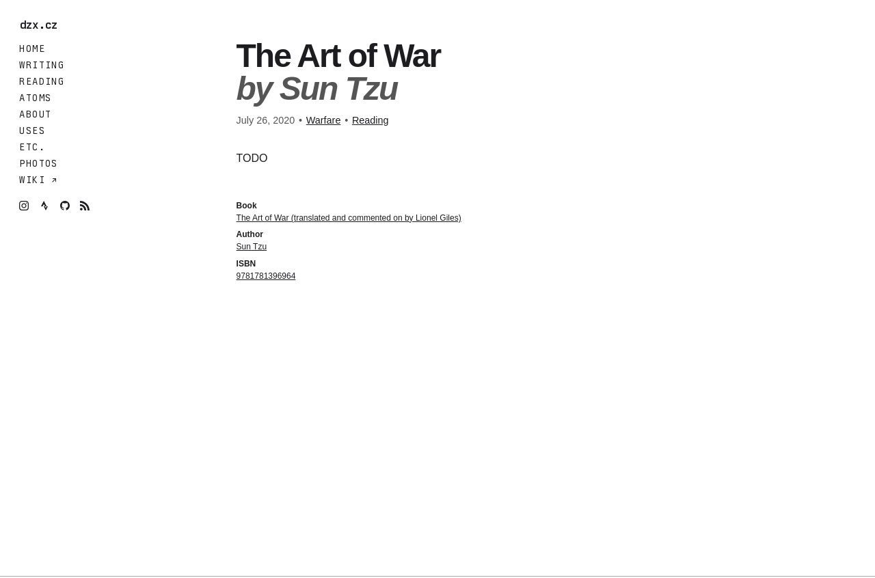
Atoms (35, 97)
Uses (32, 130)
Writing (41, 64)
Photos (38, 163)
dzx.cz (42, 25)
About (35, 114)
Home (32, 48)
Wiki (35, 179)
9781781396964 (266, 276)
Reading (41, 81)
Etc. (32, 146)
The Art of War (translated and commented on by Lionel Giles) (349, 218)
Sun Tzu (252, 246)
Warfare (323, 120)
